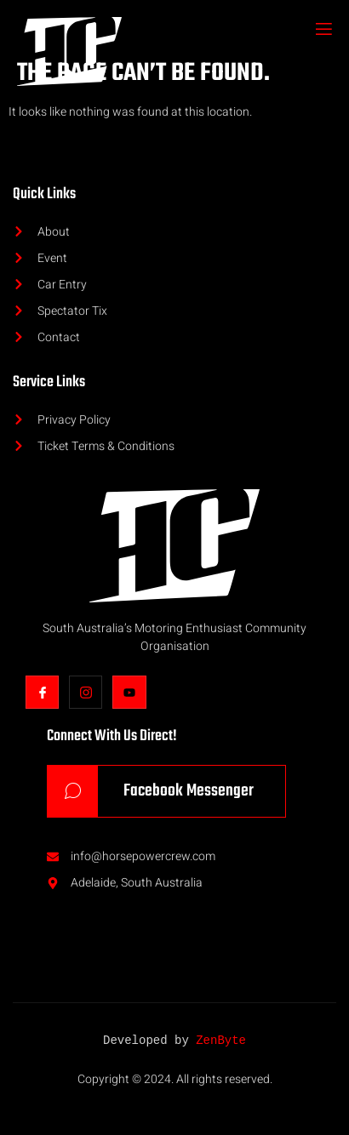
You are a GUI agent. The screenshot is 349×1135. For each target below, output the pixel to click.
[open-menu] (322, 31)
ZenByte (221, 1041)
